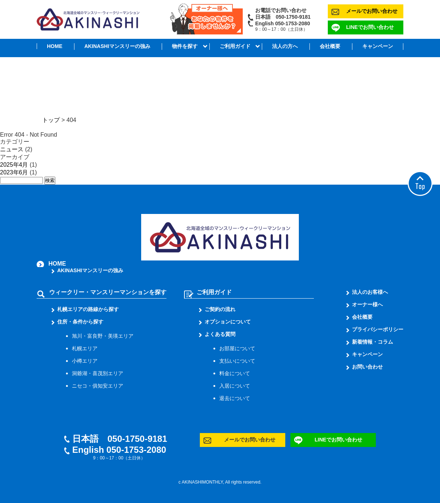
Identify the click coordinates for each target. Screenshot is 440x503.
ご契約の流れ (220, 309)
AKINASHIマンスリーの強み (117, 46)
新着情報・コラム (372, 342)
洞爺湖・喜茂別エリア (97, 373)
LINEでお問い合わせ (370, 27)
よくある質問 (220, 334)
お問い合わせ (367, 367)
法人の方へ (285, 46)
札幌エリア (85, 348)
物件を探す (185, 46)
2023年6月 (14, 172)
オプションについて (228, 322)
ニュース (11, 149)
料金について (234, 373)
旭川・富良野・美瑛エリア (102, 336)
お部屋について (237, 348)
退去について (234, 398)
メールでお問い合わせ (371, 11)
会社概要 (330, 46)
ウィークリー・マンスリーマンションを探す (107, 292)
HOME (54, 46)
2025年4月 (14, 165)
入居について (234, 386)
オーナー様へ (367, 304)
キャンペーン (377, 46)
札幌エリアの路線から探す (88, 309)
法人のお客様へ (370, 292)
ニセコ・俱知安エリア (97, 386)
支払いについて (237, 361)
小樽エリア (85, 361)
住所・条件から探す (80, 322)
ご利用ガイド (235, 46)
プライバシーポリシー (377, 329)
